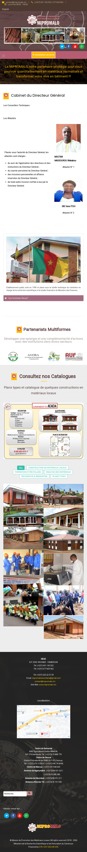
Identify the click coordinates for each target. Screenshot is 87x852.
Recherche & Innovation (34, 476)
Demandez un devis (43, 55)
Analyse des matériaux (58, 472)
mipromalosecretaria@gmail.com (46, 678)
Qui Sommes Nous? (18, 298)
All (21, 468)
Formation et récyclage (28, 472)
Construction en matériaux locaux (47, 468)
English (5, 9)
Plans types (59, 476)
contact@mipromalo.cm (45, 681)
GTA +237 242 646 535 (48, 847)
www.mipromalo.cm (47, 685)
